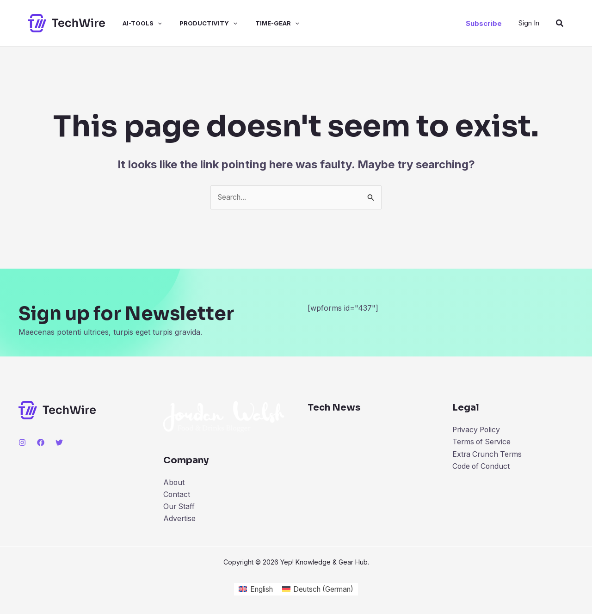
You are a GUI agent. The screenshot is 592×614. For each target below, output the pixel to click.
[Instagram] (22, 442)
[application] (150, 23)
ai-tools (134, 23)
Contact (177, 495)
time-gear (263, 23)
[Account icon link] (528, 23)
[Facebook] (40, 442)
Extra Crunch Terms (488, 455)
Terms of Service (482, 442)
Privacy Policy (477, 430)
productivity (198, 23)
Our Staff (179, 507)
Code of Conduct (482, 467)
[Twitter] (59, 442)
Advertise (179, 519)
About (174, 482)
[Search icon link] (560, 23)
